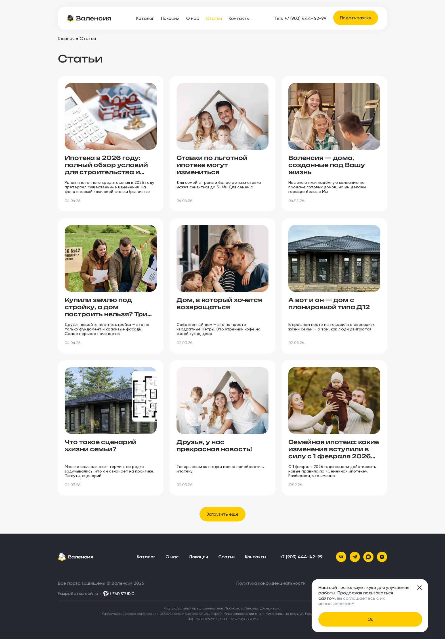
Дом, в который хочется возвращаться (219, 303)
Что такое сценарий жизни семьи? (101, 445)
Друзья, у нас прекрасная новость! (214, 445)
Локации (170, 18)
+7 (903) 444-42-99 (300, 18)
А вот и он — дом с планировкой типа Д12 (329, 303)
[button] (222, 514)
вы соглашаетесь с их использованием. (351, 601)
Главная (66, 38)
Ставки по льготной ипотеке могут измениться (212, 165)
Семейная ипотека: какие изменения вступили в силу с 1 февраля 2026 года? (333, 452)
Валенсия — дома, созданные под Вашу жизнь (326, 165)
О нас (192, 18)
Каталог (145, 18)
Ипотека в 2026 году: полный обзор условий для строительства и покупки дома (106, 168)
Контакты (239, 18)
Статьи (214, 18)
